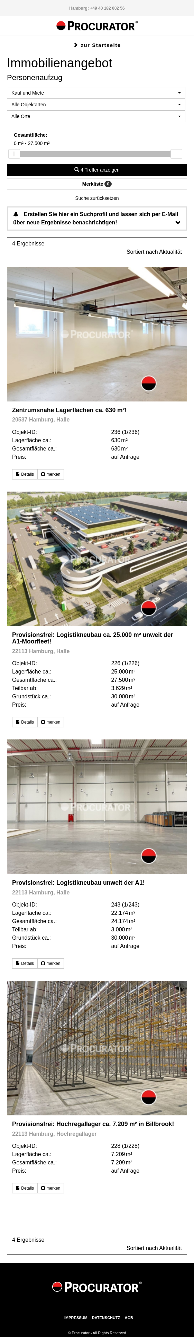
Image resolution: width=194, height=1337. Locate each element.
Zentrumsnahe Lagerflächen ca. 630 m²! (69, 410)
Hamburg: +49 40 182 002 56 (96, 8)
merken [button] (50, 474)
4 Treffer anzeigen (96, 170)
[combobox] (96, 93)
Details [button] (25, 474)
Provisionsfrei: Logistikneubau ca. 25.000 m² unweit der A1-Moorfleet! (92, 638)
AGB (128, 1318)
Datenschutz (106, 1318)
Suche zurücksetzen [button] (97, 198)
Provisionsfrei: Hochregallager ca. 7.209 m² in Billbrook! (93, 1124)
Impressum (75, 1318)
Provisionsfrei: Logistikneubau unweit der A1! (78, 882)
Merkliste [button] (97, 184)
